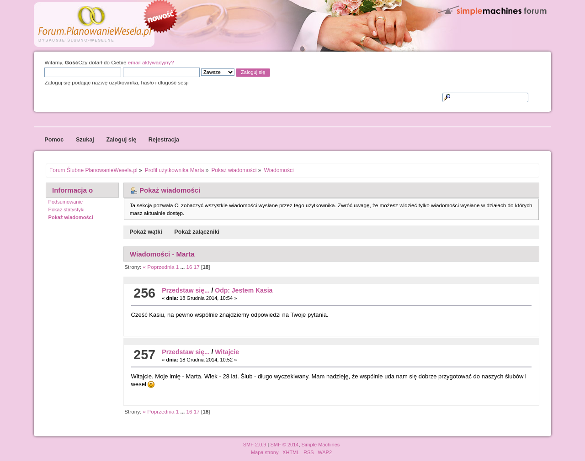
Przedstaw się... (185, 290)
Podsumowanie (65, 201)
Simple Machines (321, 444)
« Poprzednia (159, 267)
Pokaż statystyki (66, 209)
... (183, 267)
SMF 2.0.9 (254, 444)
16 (189, 267)
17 (197, 267)
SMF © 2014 (284, 444)
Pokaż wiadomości (70, 217)
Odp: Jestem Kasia (243, 290)
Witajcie (227, 352)
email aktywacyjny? (151, 62)
